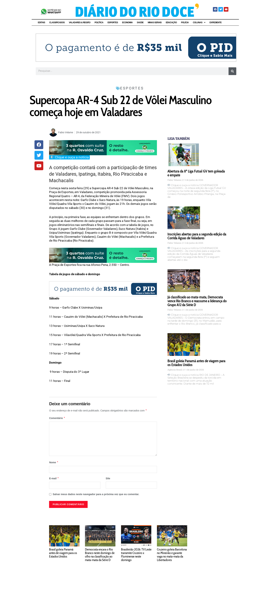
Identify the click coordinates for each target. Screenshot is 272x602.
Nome (53, 462)
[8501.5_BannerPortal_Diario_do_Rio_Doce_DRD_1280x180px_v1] (136, 47)
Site (108, 478)
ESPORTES (112, 22)
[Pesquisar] (232, 71)
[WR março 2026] (103, 147)
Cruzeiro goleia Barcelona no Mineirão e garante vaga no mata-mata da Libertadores (172, 554)
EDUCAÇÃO (171, 22)
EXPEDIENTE (216, 22)
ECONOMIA (127, 22)
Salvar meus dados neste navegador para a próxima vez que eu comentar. (96, 494)
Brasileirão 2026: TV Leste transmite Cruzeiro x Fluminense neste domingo (136, 554)
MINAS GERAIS (155, 22)
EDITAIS (41, 22)
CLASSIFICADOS (57, 22)
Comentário (57, 418)
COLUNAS (199, 22)
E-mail (54, 478)
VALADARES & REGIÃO (79, 22)
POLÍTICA (99, 22)
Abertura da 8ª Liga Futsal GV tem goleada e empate (196, 173)
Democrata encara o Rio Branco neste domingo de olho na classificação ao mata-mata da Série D (100, 554)
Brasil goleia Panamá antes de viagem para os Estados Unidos (196, 363)
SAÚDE (140, 22)
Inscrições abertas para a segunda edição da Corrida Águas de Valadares (196, 236)
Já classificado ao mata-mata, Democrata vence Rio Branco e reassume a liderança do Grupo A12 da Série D (197, 301)
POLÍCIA (185, 22)
